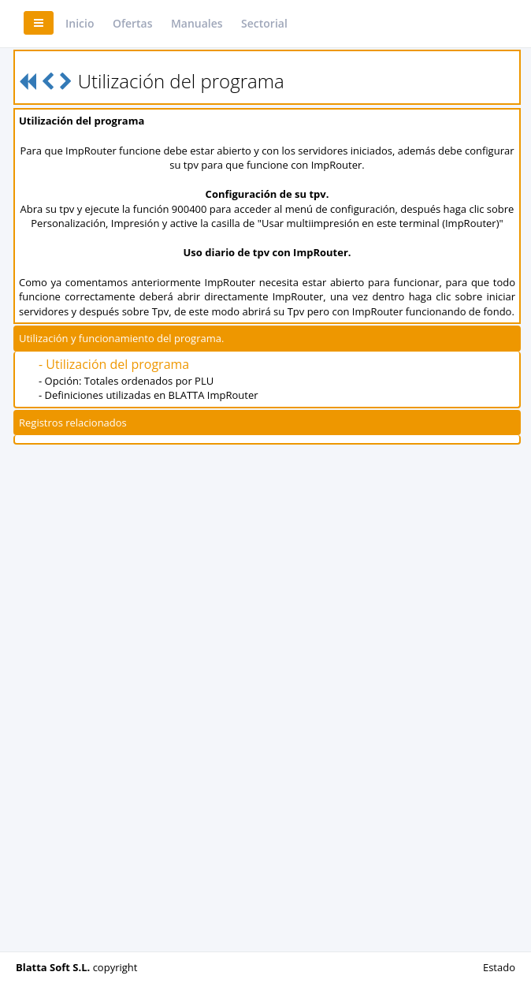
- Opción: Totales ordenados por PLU (126, 381)
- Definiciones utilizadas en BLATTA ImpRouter (148, 395)
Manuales (197, 23)
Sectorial (264, 23)
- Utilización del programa (114, 364)
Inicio (79, 23)
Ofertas (133, 23)
